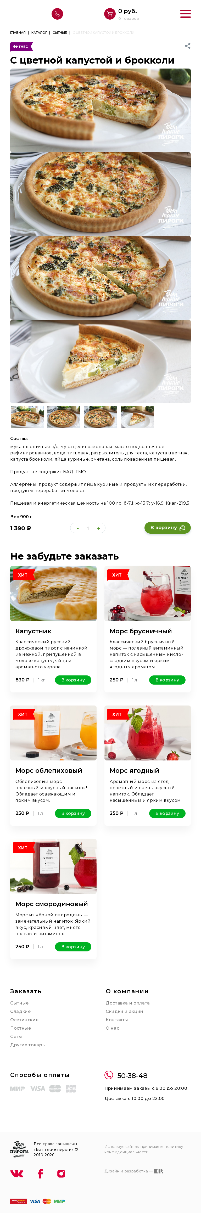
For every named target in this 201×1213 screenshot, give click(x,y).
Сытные (19, 1003)
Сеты (16, 1036)
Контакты (117, 1019)
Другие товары (28, 1044)
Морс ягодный (134, 770)
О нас (112, 1028)
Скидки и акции (124, 1011)
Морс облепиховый (48, 770)
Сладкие (20, 1011)
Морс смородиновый (51, 904)
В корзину (167, 528)
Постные (20, 1028)
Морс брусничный (141, 631)
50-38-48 (126, 1076)
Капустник (33, 631)
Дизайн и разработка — (133, 1171)
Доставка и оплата (128, 1003)
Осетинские (24, 1019)
